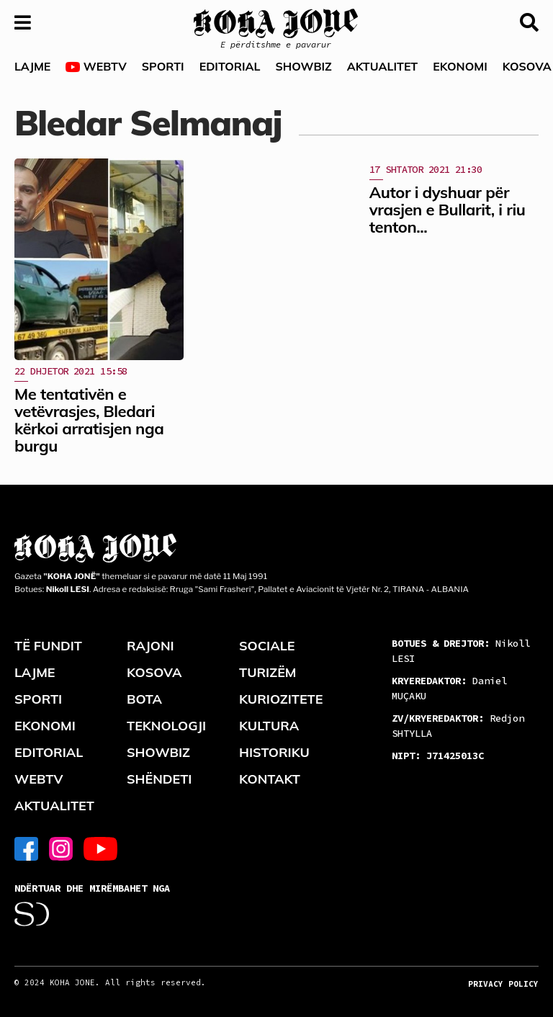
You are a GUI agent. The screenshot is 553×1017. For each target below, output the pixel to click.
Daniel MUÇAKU (449, 688)
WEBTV (96, 66)
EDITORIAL (230, 66)
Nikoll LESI (461, 651)
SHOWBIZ (303, 66)
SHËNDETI (159, 779)
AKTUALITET (382, 66)
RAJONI (150, 645)
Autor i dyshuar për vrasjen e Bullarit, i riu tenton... (447, 209)
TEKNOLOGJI (166, 725)
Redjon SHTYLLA (458, 726)
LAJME (32, 66)
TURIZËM (268, 672)
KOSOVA (154, 672)
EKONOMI (460, 66)
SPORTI (163, 66)
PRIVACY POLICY (503, 984)
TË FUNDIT (48, 645)
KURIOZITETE (281, 699)
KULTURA (269, 725)
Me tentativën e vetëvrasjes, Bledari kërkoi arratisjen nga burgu (88, 420)
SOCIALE (267, 645)
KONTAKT (269, 779)
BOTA (144, 699)
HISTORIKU (274, 752)
